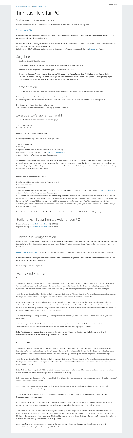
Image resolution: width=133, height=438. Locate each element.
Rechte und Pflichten (55, 152)
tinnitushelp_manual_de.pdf (40, 224)
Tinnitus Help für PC (40, 6)
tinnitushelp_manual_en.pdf (40, 227)
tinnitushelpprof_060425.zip (26, 252)
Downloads (28, 6)
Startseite (19, 6)
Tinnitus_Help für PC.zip (24, 30)
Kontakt (92, 49)
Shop (70, 108)
